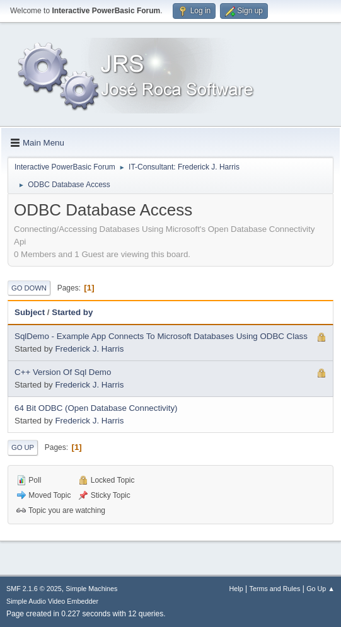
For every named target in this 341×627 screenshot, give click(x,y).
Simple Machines (91, 588)
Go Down (29, 288)
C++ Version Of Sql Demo (62, 372)
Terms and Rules (275, 588)
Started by (72, 312)
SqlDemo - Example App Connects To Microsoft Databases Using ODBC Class (161, 336)
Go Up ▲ (320, 588)
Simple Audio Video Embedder (52, 601)
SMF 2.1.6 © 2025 (34, 588)
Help (236, 588)
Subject (29, 312)
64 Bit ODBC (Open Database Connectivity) (96, 408)
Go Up (22, 447)
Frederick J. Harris (89, 349)
